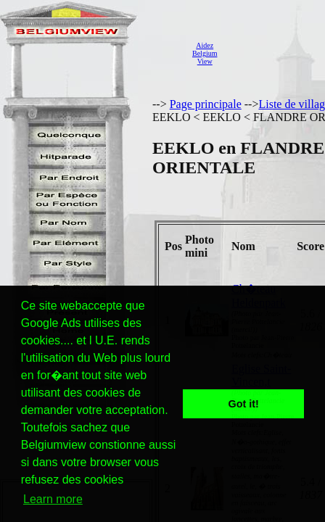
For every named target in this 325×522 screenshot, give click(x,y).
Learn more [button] (53, 499)
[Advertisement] (275, 53)
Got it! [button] (244, 404)
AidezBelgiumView (204, 53)
